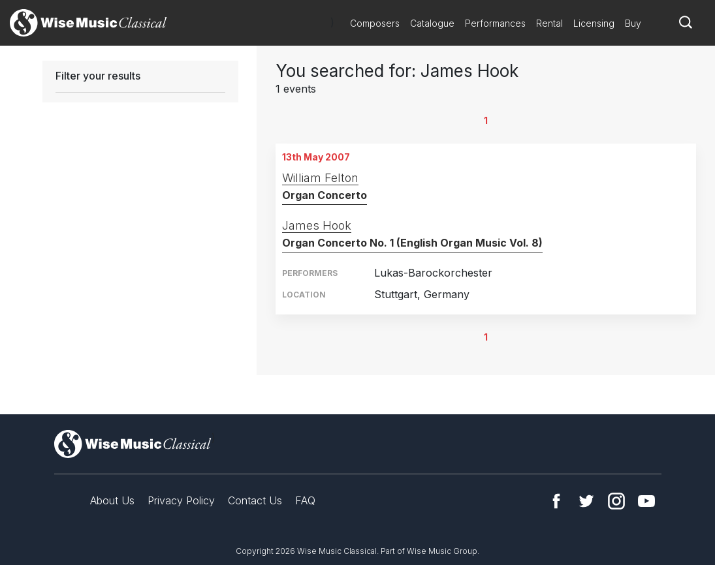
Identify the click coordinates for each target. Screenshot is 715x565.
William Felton (320, 178)
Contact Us (255, 500)
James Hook (316, 225)
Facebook (556, 501)
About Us (112, 500)
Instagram (616, 501)
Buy (633, 23)
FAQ (305, 500)
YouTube (646, 501)
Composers (375, 23)
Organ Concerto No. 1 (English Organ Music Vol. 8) (412, 242)
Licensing (593, 23)
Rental (549, 23)
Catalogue (432, 23)
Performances (495, 23)
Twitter (586, 501)
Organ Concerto (324, 195)
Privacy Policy (181, 500)
